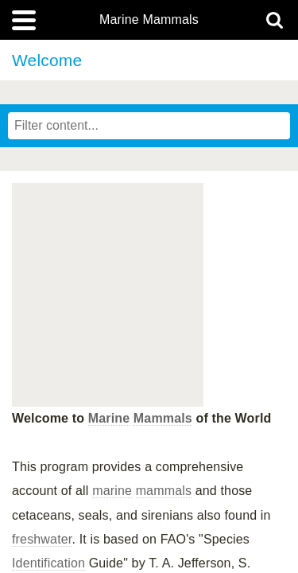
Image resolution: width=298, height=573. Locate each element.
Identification (48, 563)
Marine (109, 418)
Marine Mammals (149, 20)
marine (112, 490)
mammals (164, 490)
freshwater (42, 539)
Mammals (163, 418)
